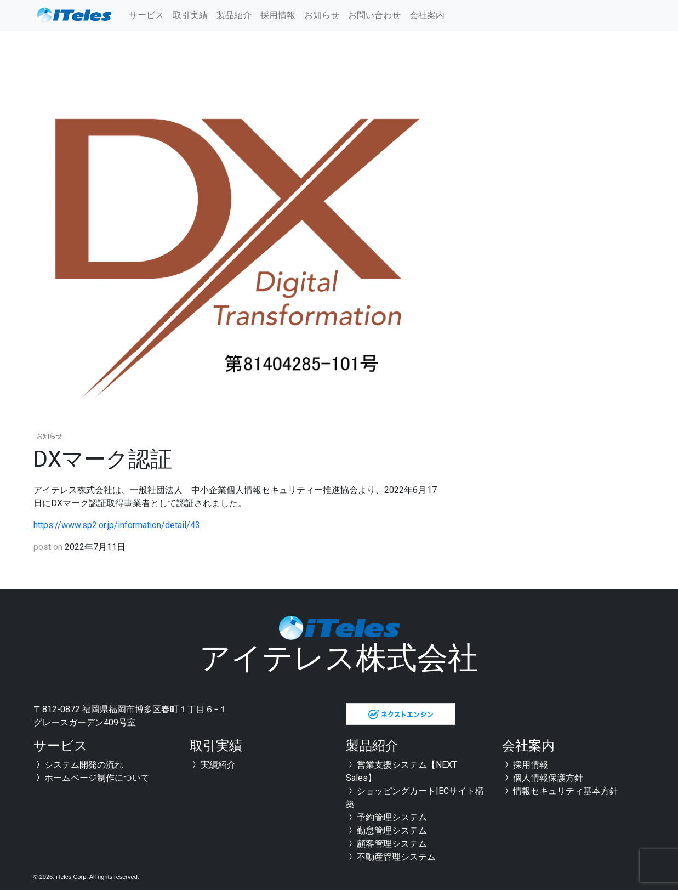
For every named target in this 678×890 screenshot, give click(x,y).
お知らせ (321, 15)
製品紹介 (234, 15)
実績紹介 (213, 764)
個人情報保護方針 (542, 778)
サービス (146, 15)
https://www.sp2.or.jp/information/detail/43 (116, 525)
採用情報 (277, 15)
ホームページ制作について (91, 778)
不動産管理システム (391, 857)
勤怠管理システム (386, 830)
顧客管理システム (386, 843)
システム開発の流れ (78, 764)
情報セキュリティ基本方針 (560, 791)
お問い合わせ (374, 15)
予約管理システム (386, 817)
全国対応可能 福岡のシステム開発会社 (74, 15)
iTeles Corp (71, 877)
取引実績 (190, 15)
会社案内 (427, 15)
